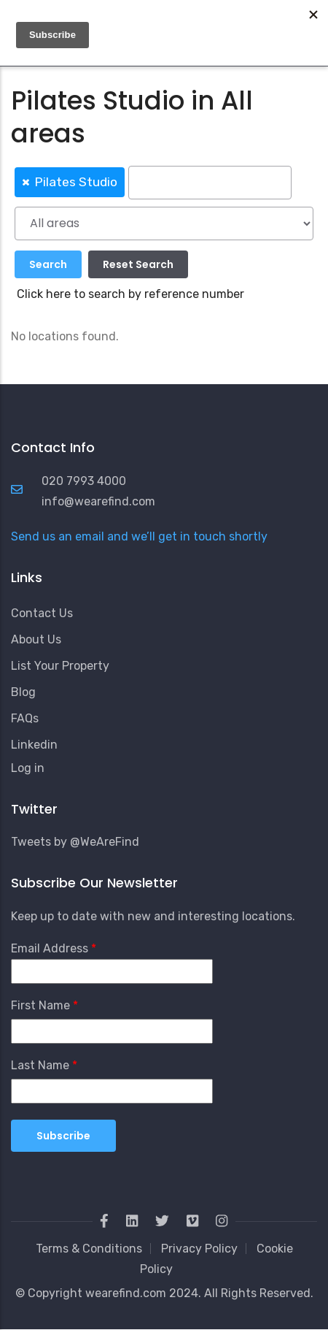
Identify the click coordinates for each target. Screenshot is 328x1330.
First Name (40, 1005)
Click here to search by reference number (130, 294)
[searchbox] (210, 182)
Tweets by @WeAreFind (75, 842)
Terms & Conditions (89, 1249)
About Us (36, 639)
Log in (27, 768)
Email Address (49, 948)
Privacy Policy (199, 1249)
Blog (23, 692)
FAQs (25, 718)
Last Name (40, 1065)
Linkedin (34, 745)
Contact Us (42, 613)
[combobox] (164, 181)
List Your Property (60, 666)
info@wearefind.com (98, 501)
